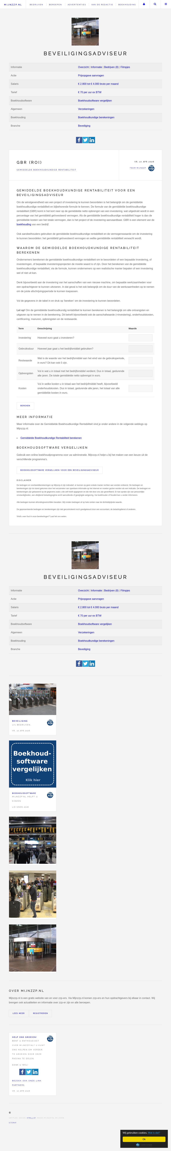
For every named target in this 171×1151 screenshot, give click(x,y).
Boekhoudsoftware (24, 793)
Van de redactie (102, 4)
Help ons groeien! (24, 1037)
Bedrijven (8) (111, 67)
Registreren (40, 1013)
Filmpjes (125, 67)
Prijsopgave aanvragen (91, 75)
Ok (144, 1139)
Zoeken (155, 4)
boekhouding (24, 224)
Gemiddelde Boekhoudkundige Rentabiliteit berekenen (51, 438)
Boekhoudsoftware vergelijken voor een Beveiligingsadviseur (59, 470)
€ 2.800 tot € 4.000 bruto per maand (98, 84)
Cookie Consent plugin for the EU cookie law (144, 1145)
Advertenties (77, 4)
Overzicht (83, 67)
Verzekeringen (86, 109)
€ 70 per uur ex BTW (89, 92)
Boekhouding (127, 4)
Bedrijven (36, 4)
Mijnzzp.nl (13, 4)
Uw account (144, 4)
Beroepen (55, 4)
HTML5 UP (31, 1118)
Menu (166, 4)
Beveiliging (84, 125)
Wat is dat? (154, 1132)
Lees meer (19, 1013)
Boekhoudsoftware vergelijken (95, 100)
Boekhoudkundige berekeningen (96, 117)
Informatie (96, 67)
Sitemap (12, 1122)
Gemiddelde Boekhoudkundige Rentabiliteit (46, 170)
